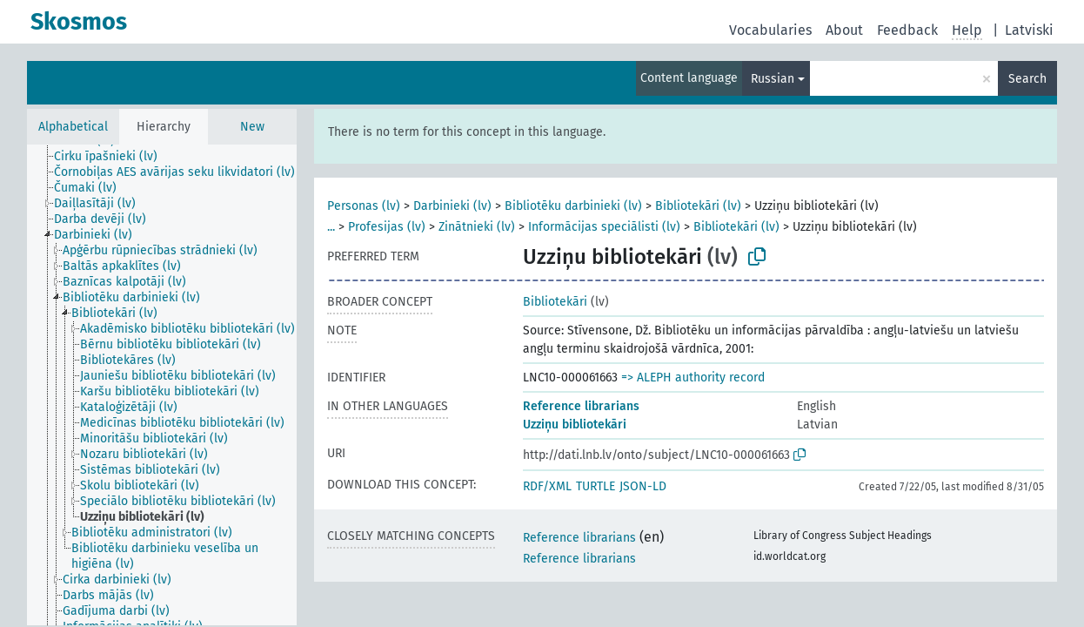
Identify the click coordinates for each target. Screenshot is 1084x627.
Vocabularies (770, 30)
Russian (772, 78)
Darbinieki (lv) (452, 206)
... (331, 226)
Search (1027, 78)
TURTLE (595, 486)
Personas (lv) (363, 206)
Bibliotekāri (555, 301)
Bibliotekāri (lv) (698, 206)
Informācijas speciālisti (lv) (604, 226)
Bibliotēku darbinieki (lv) (573, 206)
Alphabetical (73, 126)
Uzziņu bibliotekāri (574, 424)
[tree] (162, 385)
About (844, 30)
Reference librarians (581, 406)
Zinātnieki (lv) (476, 226)
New (252, 126)
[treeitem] (113, 157)
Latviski (1029, 30)
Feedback (907, 30)
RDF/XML (547, 486)
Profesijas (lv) (386, 226)
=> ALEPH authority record (693, 377)
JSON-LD (642, 486)
